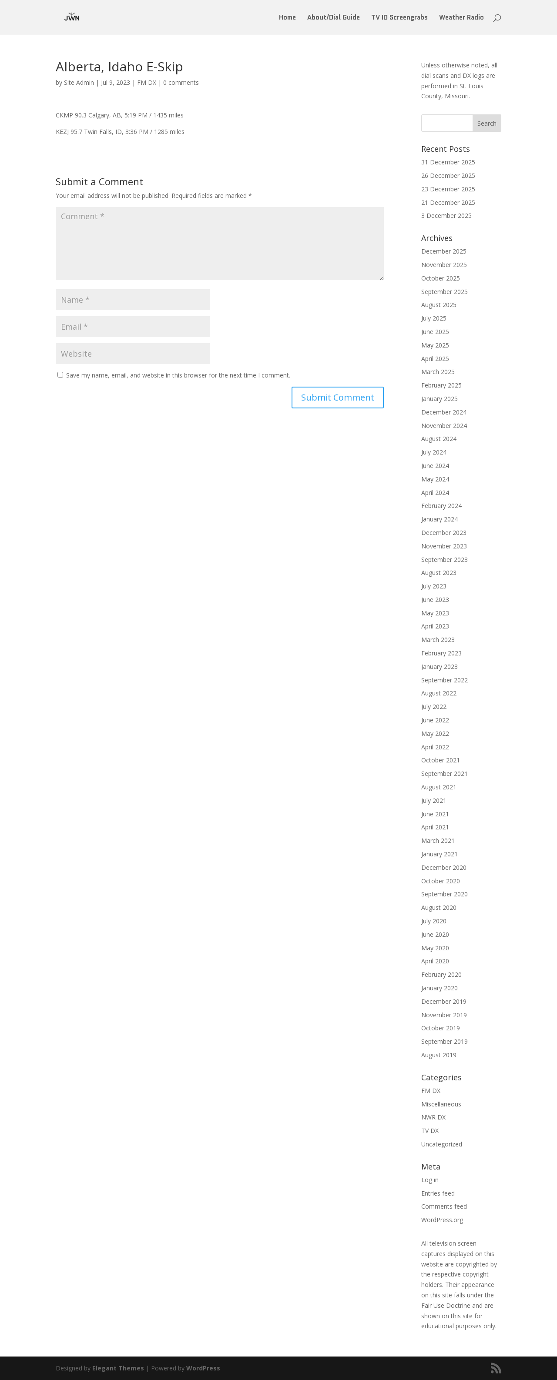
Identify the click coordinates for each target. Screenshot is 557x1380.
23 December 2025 (448, 189)
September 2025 (444, 291)
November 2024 (444, 425)
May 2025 (435, 345)
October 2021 (440, 760)
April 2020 (435, 961)
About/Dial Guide (333, 18)
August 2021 (438, 787)
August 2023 (438, 572)
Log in (430, 1180)
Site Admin (79, 82)
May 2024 (435, 479)
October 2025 (440, 278)
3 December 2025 (446, 215)
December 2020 (443, 867)
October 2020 (440, 881)
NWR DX (433, 1117)
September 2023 (444, 559)
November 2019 (444, 1015)
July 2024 (433, 452)
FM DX (146, 82)
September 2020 (444, 894)
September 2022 (444, 680)
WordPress (203, 1368)
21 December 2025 (448, 202)
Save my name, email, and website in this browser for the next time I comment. (178, 375)
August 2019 (438, 1055)
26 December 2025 (448, 175)
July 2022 (433, 706)
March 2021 (438, 840)
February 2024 (441, 505)
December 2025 (443, 251)
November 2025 (444, 265)
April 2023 (435, 626)
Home (287, 18)
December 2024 (443, 412)
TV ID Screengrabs (399, 18)
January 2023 (439, 666)
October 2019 (440, 1028)
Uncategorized (441, 1144)
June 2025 (435, 331)
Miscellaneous (441, 1104)
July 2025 (433, 318)
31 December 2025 (448, 162)
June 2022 (435, 720)
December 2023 (443, 532)
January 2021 (439, 854)
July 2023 (433, 586)
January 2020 (439, 988)
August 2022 (438, 693)
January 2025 (439, 398)
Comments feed (444, 1206)
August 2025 (438, 305)
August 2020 (438, 907)
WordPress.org (442, 1220)
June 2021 (435, 814)
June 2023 (435, 599)
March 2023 (438, 639)
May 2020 (435, 948)
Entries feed (438, 1193)
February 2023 (441, 653)
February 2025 (441, 385)
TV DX (430, 1130)
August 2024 (438, 438)
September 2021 (444, 773)
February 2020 (441, 974)
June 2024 (435, 465)
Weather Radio (461, 18)
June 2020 (435, 934)
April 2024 (435, 492)
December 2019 (443, 1001)
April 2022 (435, 747)
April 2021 (435, 827)
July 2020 (433, 921)
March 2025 (438, 372)
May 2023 (435, 613)
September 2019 (444, 1041)
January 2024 (439, 519)
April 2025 (435, 358)
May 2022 (435, 733)
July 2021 (433, 800)
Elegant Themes (118, 1368)
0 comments (181, 82)
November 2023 (444, 546)
